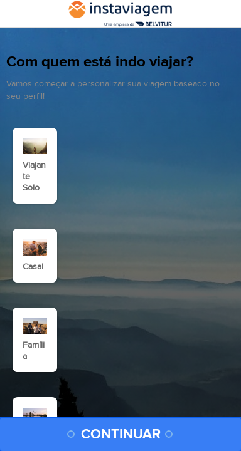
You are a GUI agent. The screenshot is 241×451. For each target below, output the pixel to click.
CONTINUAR (119, 435)
